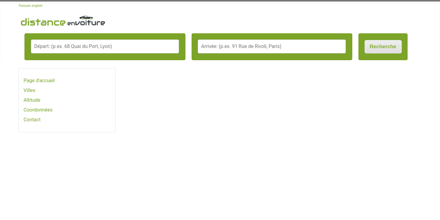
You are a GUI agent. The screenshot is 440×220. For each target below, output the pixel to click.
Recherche (383, 47)
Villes (29, 90)
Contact (32, 120)
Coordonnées (38, 110)
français (25, 6)
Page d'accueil (39, 80)
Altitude (32, 100)
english (37, 6)
